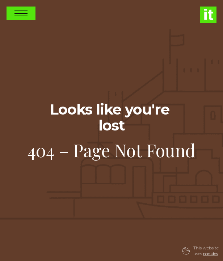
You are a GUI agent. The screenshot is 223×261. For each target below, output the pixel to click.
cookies (210, 253)
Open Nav (21, 13)
